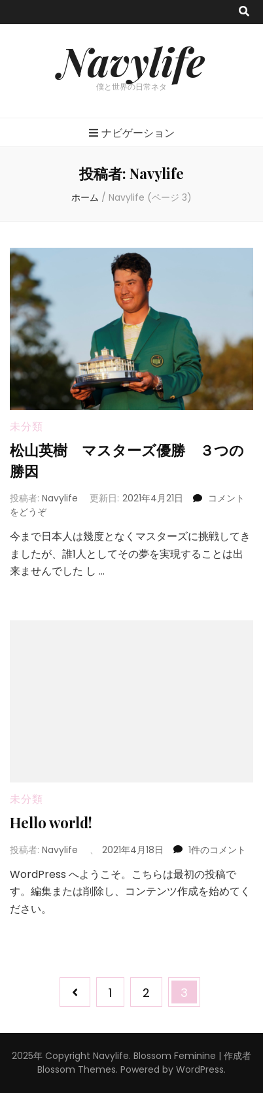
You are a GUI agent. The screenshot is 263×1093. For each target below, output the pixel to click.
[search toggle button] (244, 12)
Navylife (131, 61)
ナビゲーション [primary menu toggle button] (132, 133)
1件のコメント (217, 849)
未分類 (26, 426)
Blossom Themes (76, 1069)
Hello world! (51, 822)
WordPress (200, 1069)
